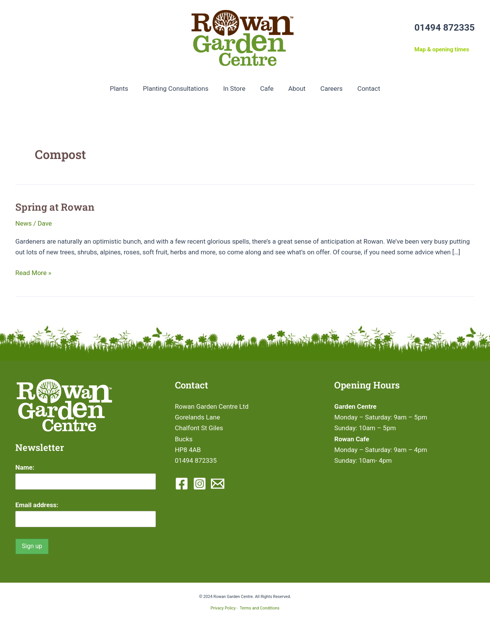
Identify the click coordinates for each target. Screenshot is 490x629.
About (295, 88)
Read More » (33, 272)
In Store (236, 88)
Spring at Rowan (55, 206)
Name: (24, 467)
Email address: (36, 505)
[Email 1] (217, 483)
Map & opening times (442, 49)
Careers (328, 88)
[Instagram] (199, 483)
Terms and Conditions (259, 608)
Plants (124, 88)
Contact (363, 88)
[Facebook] (181, 483)
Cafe (266, 88)
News (23, 223)
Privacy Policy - (225, 608)
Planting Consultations (179, 88)
